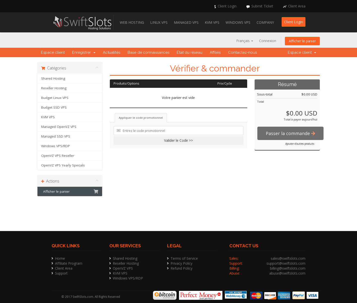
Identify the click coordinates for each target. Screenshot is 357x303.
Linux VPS (159, 22)
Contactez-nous (242, 52)
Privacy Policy (181, 263)
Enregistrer (83, 52)
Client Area (296, 6)
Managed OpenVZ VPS (58, 126)
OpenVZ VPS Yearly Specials (63, 165)
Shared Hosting (53, 78)
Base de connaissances (148, 52)
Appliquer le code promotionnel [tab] (141, 117)
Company (265, 22)
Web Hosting (132, 22)
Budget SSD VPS (54, 107)
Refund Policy (181, 268)
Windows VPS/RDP (55, 146)
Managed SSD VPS (55, 136)
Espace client (53, 52)
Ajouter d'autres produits (299, 143)
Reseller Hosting (53, 88)
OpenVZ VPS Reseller (57, 155)
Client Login (227, 6)
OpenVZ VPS (123, 268)
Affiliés (215, 52)
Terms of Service (184, 258)
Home (60, 258)
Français (244, 40)
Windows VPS (238, 22)
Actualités (111, 52)
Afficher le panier (302, 41)
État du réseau (189, 52)
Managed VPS (186, 22)
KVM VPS (212, 22)
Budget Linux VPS (54, 97)
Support (61, 273)
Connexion (267, 40)
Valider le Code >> (178, 140)
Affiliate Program (68, 263)
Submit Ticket (262, 6)
